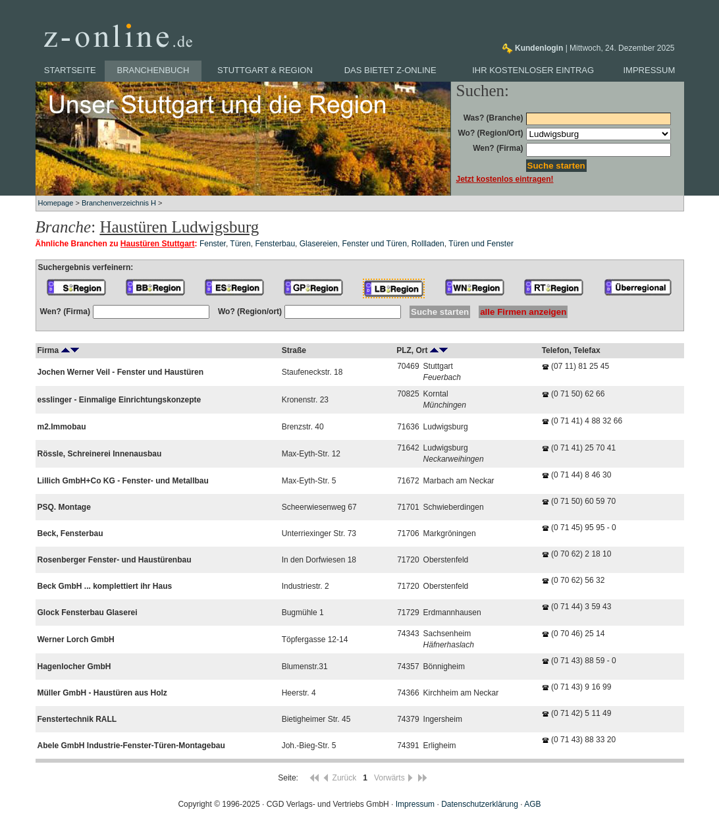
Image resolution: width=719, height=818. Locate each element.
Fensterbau (275, 243)
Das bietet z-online (390, 70)
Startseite (70, 70)
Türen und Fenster (481, 243)
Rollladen (428, 243)
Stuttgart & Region (265, 70)
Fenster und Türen (374, 243)
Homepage (56, 203)
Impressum (650, 70)
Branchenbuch (153, 70)
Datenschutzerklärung (479, 804)
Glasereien (319, 243)
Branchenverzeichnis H (119, 203)
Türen (240, 243)
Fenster (213, 243)
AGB (532, 804)
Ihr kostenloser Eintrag (533, 70)
